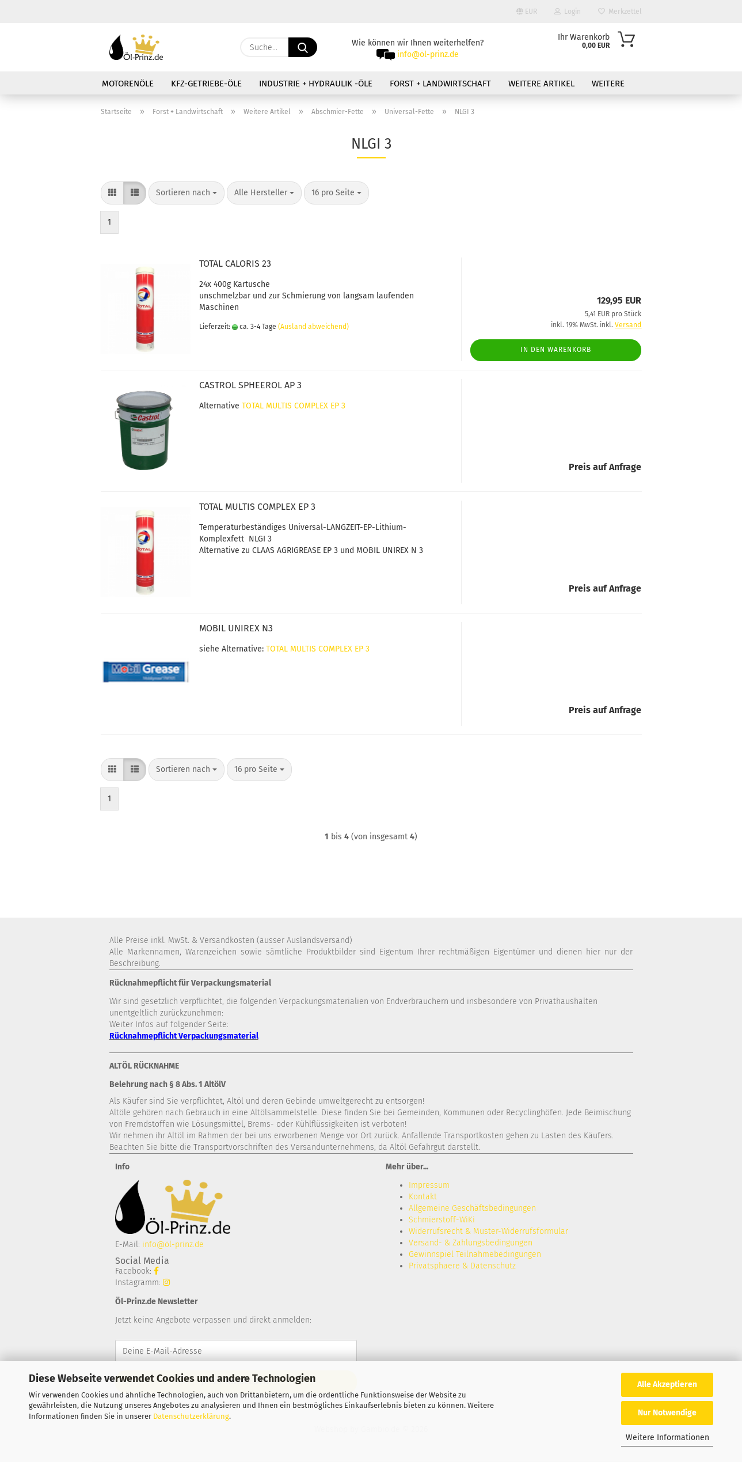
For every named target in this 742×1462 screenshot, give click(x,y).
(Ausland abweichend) (313, 327)
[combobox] (186, 192)
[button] (112, 192)
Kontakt (423, 1197)
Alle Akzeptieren (667, 1384)
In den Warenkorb (555, 350)
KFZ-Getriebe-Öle (206, 83)
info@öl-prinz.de (428, 54)
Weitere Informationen (667, 1437)
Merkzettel (620, 11)
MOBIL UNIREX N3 (236, 628)
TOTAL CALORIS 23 (235, 263)
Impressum (429, 1185)
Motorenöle (128, 83)
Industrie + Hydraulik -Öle (315, 83)
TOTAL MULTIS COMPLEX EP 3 (293, 406)
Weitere (608, 83)
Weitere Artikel (541, 83)
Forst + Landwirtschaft (440, 83)
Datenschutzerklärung (191, 1416)
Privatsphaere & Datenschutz (462, 1266)
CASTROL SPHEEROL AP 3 (250, 385)
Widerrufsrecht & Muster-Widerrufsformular (488, 1231)
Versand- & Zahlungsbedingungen (470, 1243)
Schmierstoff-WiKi (442, 1220)
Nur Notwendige (667, 1413)
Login (567, 11)
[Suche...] (302, 47)
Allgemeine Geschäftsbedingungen (472, 1208)
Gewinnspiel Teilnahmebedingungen (475, 1254)
